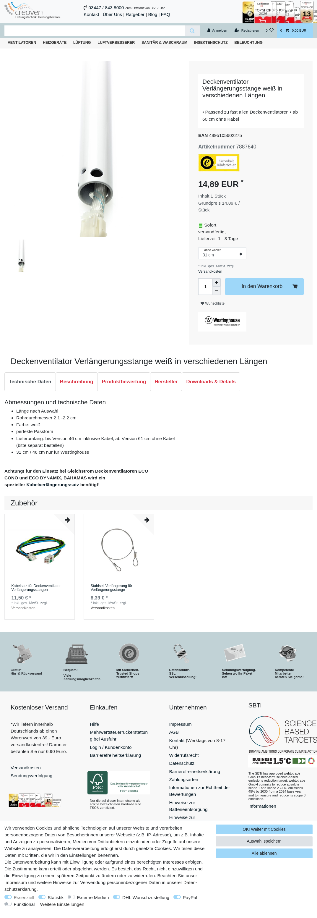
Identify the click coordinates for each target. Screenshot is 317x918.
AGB (174, 732)
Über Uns (112, 14)
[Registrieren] (246, 30)
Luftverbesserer (116, 43)
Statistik (56, 897)
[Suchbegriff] (94, 30)
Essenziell (24, 897)
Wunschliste (213, 303)
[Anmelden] (217, 30)
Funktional (24, 904)
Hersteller (166, 381)
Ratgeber (135, 14)
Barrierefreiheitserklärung (115, 755)
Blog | (154, 14)
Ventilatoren (22, 43)
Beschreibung (76, 381)
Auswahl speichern (264, 841)
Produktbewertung (124, 381)
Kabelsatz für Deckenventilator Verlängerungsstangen (36, 588)
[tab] (30, 381)
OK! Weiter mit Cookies (264, 829)
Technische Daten (30, 381)
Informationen (262, 806)
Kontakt (91, 14)
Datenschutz (182, 763)
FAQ (165, 14)
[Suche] (192, 30)
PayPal (190, 897)
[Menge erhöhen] (216, 282)
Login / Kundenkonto (110, 747)
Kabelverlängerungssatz (52, 484)
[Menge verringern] (216, 291)
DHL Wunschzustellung (145, 897)
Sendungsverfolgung (31, 775)
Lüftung (82, 43)
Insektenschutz (211, 43)
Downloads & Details (211, 381)
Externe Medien (93, 897)
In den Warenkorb (269, 286)
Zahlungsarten (183, 779)
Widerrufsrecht (184, 755)
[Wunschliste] (269, 30)
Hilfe (94, 724)
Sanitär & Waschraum (164, 43)
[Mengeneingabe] (205, 286)
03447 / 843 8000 (106, 7)
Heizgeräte (54, 43)
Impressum (180, 724)
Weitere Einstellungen (62, 904)
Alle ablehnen (264, 853)
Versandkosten (210, 271)
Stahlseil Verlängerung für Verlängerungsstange (111, 588)
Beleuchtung (248, 43)
